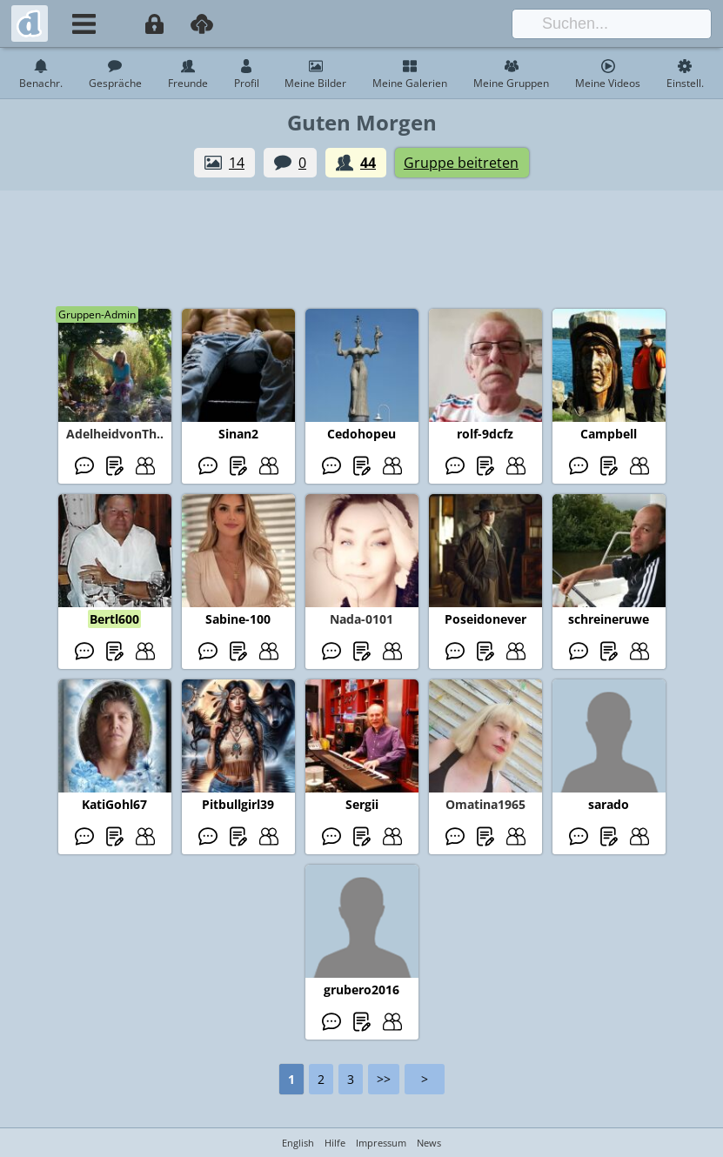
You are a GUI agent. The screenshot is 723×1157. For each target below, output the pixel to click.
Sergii (361, 804)
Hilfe (335, 1142)
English (298, 1142)
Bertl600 (114, 619)
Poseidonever (485, 619)
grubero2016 (361, 989)
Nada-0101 (361, 619)
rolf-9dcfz (485, 433)
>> (384, 1079)
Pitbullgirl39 (238, 804)
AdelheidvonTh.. (115, 433)
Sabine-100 (238, 619)
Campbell (608, 433)
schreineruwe (608, 619)
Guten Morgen (362, 122)
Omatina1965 (485, 804)
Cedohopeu (361, 433)
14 (236, 162)
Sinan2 (238, 433)
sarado (608, 804)
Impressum (381, 1142)
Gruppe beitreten (461, 162)
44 (368, 162)
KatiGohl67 (114, 804)
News (429, 1142)
